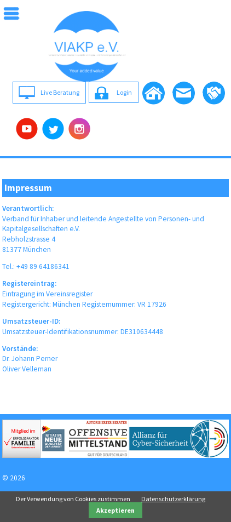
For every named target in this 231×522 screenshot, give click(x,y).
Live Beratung (60, 92)
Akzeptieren (115, 510)
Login (124, 92)
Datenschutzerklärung (173, 499)
